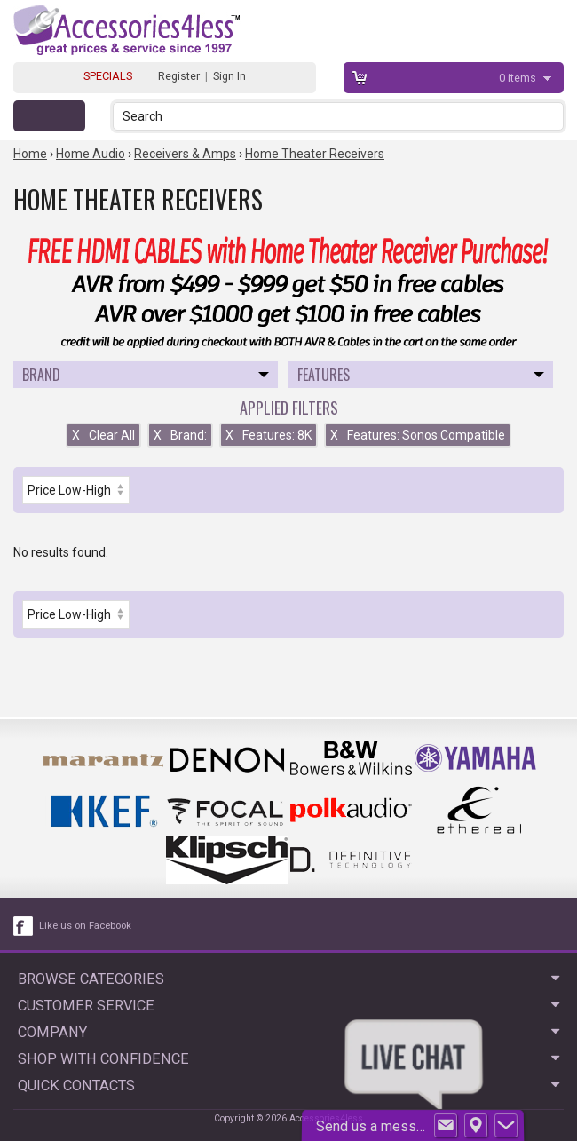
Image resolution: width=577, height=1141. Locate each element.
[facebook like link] (24, 926)
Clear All (103, 435)
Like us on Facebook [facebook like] (85, 925)
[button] (552, 116)
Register (179, 76)
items (519, 77)
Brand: (180, 435)
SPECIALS (107, 76)
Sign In (229, 76)
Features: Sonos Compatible (417, 435)
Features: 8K (268, 435)
